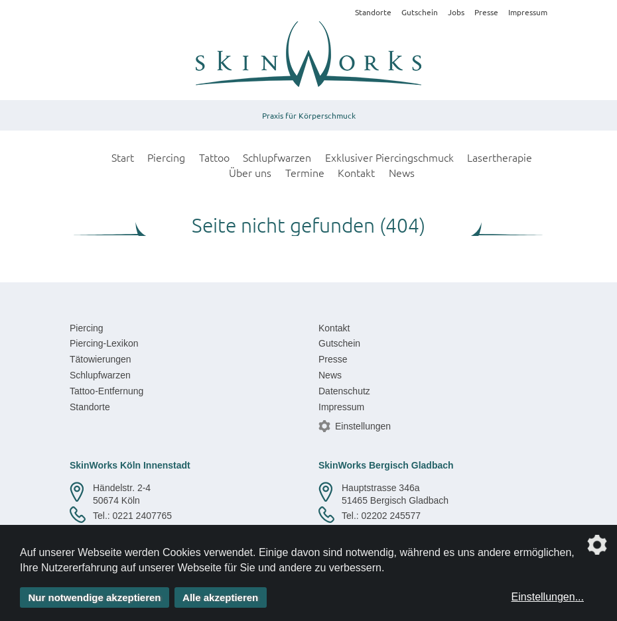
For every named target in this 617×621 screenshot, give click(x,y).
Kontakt (356, 172)
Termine (304, 172)
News (402, 172)
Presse (486, 12)
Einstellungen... (548, 596)
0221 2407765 (142, 515)
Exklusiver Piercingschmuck (389, 157)
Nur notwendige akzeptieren (95, 597)
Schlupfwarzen (277, 157)
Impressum (527, 12)
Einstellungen (363, 426)
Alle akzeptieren (220, 597)
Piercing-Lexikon (104, 343)
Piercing (166, 157)
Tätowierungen (100, 359)
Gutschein (419, 12)
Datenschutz (344, 391)
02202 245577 (391, 515)
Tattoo (214, 157)
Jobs (456, 12)
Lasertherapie (499, 157)
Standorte (373, 12)
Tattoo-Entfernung (106, 391)
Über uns (250, 172)
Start (122, 157)
